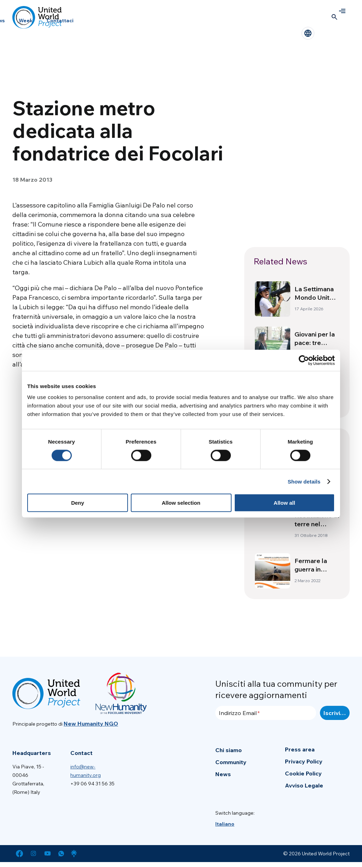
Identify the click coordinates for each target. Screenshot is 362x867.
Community (230, 762)
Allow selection (181, 503)
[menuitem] (224, 824)
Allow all (284, 503)
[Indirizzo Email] (265, 713)
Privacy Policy (303, 761)
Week (26, 20)
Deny (77, 503)
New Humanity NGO (91, 723)
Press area (300, 749)
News (223, 774)
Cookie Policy (303, 773)
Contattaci (60, 20)
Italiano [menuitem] (224, 824)
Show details (304, 481)
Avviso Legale (304, 785)
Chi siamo (228, 750)
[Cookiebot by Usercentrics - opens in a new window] (304, 360)
